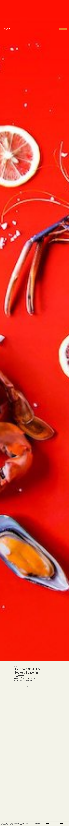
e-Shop (40, 28)
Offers (35, 28)
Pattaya (16, 666)
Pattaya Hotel (30, 28)
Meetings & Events (47, 28)
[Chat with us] (67, 821)
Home (17, 28)
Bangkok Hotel (22, 28)
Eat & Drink (54, 29)
